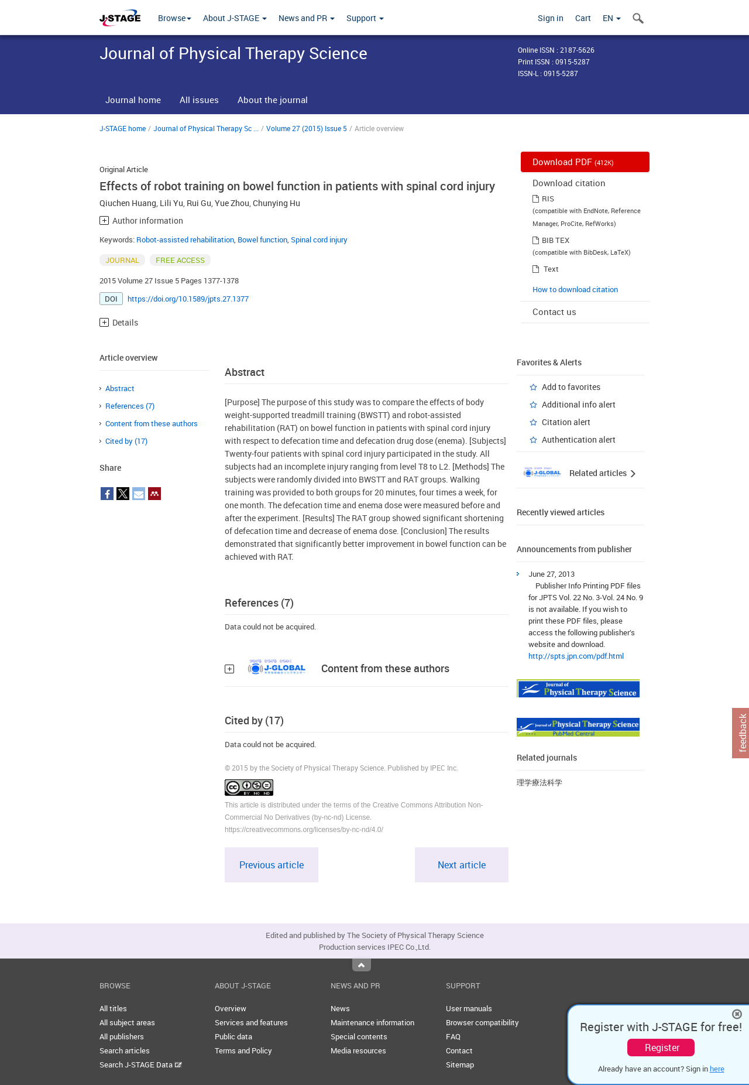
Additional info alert (579, 404)
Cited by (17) (126, 441)
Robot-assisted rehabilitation (185, 239)
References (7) (129, 406)
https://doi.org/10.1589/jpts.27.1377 (188, 298)
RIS (548, 198)
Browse (174, 17)
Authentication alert (579, 439)
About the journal (273, 99)
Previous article (271, 864)
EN (612, 17)
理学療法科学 (539, 782)
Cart (583, 17)
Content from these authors (151, 423)
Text (551, 268)
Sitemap (460, 1064)
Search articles (124, 1050)
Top (361, 965)
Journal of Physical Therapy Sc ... (206, 128)
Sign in (551, 17)
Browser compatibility (482, 1022)
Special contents (359, 1036)
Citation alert (566, 421)
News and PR (307, 17)
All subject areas (127, 1022)
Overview (230, 1008)
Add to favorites (571, 386)
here (717, 1068)
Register (662, 1047)
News (340, 1008)
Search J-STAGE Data (140, 1064)
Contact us (554, 311)
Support (365, 17)
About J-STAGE (235, 17)
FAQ (453, 1036)
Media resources (358, 1050)
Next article (462, 864)
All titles (113, 1008)
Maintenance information (372, 1022)
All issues (199, 99)
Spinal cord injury (319, 239)
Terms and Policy (243, 1050)
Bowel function (262, 239)
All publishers (121, 1036)
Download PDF (573, 161)
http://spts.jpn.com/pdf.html (576, 656)
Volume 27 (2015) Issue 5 (306, 128)
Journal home (133, 99)
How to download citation (575, 289)
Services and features (251, 1022)
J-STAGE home (122, 128)
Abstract (120, 388)
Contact (459, 1050)
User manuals (469, 1008)
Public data (233, 1036)
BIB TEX (555, 240)
